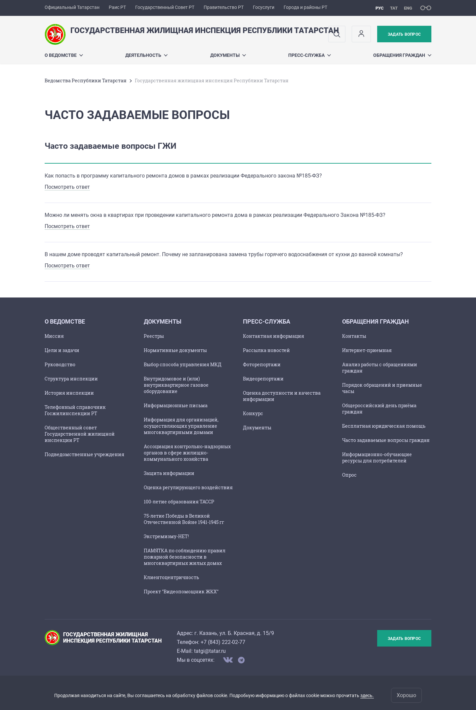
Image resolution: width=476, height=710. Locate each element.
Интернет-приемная (367, 350)
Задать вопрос (404, 34)
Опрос (349, 475)
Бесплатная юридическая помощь (383, 426)
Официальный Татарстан (72, 7)
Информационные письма (176, 405)
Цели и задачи (62, 350)
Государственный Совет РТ (164, 7)
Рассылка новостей (266, 350)
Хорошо (406, 695)
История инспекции (69, 393)
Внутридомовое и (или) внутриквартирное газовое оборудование (176, 384)
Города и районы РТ (305, 7)
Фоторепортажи (262, 364)
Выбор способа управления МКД (182, 364)
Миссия (54, 336)
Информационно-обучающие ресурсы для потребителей (377, 457)
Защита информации (169, 473)
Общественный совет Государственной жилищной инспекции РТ (80, 433)
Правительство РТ (224, 7)
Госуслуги (263, 7)
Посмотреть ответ (67, 187)
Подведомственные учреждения (84, 454)
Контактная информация (273, 336)
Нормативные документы (175, 350)
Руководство (60, 364)
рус (380, 8)
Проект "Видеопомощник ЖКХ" (181, 591)
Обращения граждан (402, 55)
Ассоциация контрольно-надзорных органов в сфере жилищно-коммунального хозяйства (187, 452)
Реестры (154, 336)
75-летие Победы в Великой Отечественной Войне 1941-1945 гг (184, 519)
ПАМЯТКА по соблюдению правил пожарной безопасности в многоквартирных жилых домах (184, 556)
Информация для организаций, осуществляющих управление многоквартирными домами (181, 425)
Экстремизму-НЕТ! (166, 536)
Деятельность (146, 55)
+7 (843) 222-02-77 (223, 642)
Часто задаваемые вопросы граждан (386, 440)
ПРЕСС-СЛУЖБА (309, 55)
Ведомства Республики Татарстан (86, 80)
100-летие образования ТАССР (179, 501)
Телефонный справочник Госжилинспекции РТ (75, 410)
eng (408, 8)
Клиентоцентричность (171, 577)
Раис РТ (117, 7)
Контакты (354, 336)
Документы (228, 55)
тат (394, 8)
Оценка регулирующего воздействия (188, 487)
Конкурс (253, 413)
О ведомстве (64, 55)
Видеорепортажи (263, 378)
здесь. (367, 695)
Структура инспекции (71, 378)
